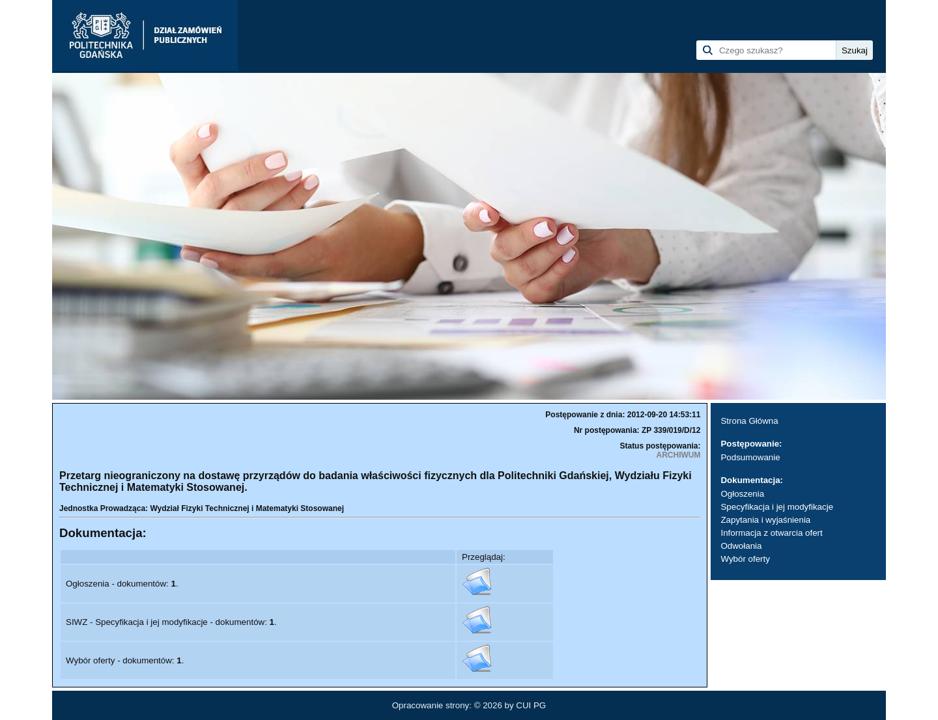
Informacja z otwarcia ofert (771, 533)
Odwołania (740, 546)
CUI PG (531, 705)
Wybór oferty (744, 559)
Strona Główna (749, 421)
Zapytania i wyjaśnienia (765, 520)
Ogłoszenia (742, 494)
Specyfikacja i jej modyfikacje (776, 507)
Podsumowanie (750, 457)
